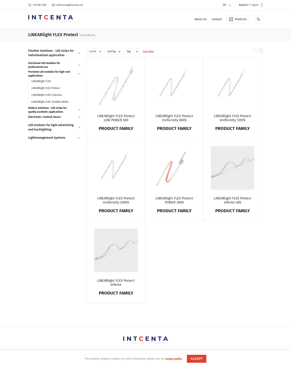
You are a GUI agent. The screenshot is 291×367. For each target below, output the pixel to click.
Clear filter (148, 51)
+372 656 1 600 (37, 5)
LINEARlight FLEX (41, 81)
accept (197, 358)
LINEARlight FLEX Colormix (46, 95)
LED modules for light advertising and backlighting (51, 127)
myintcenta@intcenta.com (67, 5)
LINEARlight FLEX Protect (45, 88)
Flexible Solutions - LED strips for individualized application (51, 53)
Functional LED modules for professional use (44, 65)
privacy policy (174, 358)
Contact (217, 19)
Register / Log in (251, 4)
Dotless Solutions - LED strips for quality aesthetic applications (47, 109)
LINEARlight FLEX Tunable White (49, 101)
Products (238, 19)
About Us (200, 19)
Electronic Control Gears (44, 117)
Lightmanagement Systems (46, 137)
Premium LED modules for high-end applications (49, 73)
